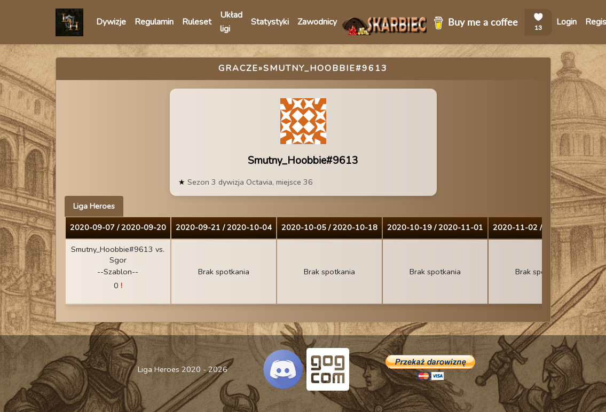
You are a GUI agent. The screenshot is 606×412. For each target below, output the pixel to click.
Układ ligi (231, 22)
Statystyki (270, 22)
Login (566, 22)
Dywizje (111, 22)
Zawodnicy (317, 22)
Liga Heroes (94, 206)
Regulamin (154, 22)
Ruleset (196, 22)
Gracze (238, 68)
